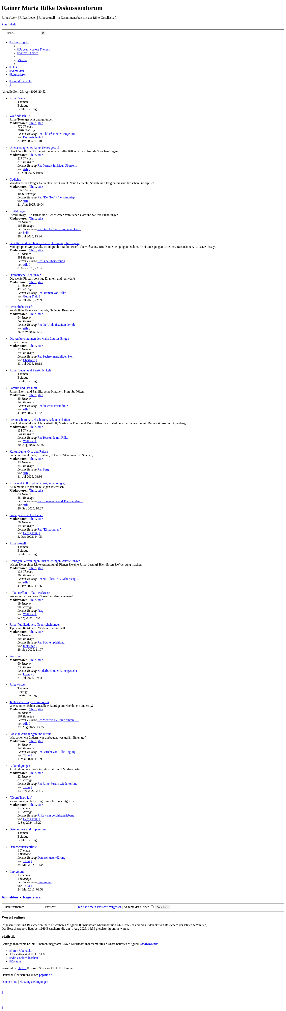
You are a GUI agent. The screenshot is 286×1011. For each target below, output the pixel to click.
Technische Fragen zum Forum (29, 702)
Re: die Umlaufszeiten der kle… (57, 324)
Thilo (32, 123)
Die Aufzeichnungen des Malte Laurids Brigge (39, 338)
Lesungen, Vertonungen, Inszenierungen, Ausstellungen (45, 561)
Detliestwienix (32, 137)
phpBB (21, 968)
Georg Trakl (31, 296)
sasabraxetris (149, 944)
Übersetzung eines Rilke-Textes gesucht (35, 147)
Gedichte (15, 179)
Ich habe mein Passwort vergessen (100, 907)
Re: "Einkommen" (49, 529)
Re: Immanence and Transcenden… (60, 501)
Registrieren (32, 897)
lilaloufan (29, 646)
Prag (40, 610)
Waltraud (29, 441)
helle (26, 232)
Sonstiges (16, 656)
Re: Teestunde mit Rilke (52, 437)
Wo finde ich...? (20, 116)
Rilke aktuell (18, 543)
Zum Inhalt (9, 24)
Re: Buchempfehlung (50, 642)
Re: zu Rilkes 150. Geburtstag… (58, 578)
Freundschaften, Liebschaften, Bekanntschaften (40, 419)
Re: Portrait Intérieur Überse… (57, 165)
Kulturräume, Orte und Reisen (29, 451)
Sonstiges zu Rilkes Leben (26, 515)
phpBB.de (45, 975)
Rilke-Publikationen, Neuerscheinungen (35, 624)
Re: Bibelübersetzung (51, 261)
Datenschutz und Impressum (28, 829)
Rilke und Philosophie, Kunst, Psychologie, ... (39, 483)
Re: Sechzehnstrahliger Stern (55, 356)
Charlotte (29, 360)
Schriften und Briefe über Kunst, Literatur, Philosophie (44, 243)
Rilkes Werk (17, 98)
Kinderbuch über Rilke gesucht (57, 670)
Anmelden (10, 897)
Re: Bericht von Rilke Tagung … (58, 751)
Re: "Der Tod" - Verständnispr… (58, 197)
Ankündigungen (20, 765)
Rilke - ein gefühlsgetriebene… (57, 815)
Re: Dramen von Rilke (51, 293)
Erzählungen (18, 211)
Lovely (27, 674)
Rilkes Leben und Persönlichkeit (30, 370)
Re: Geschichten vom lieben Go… (59, 229)
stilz (40, 123)
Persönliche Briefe (21, 306)
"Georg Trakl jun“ (21, 797)
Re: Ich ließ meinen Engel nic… (57, 133)
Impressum (17, 871)
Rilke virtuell (18, 684)
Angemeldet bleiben (139, 907)
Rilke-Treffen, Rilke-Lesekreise (30, 592)
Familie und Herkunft (23, 388)
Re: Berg (43, 469)
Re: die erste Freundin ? (52, 405)
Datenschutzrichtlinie (23, 847)
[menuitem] (33, 49)
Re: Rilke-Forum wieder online (57, 783)
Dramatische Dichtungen (25, 275)
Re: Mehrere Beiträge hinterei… (57, 720)
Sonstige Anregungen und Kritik (30, 734)
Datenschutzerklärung (51, 857)
